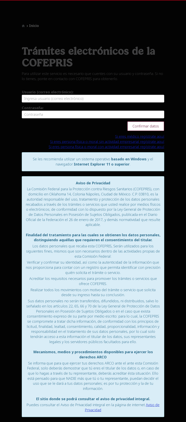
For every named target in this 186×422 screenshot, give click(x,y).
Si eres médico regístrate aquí (139, 136)
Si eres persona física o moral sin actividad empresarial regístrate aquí (107, 141)
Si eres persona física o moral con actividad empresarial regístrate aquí (106, 146)
